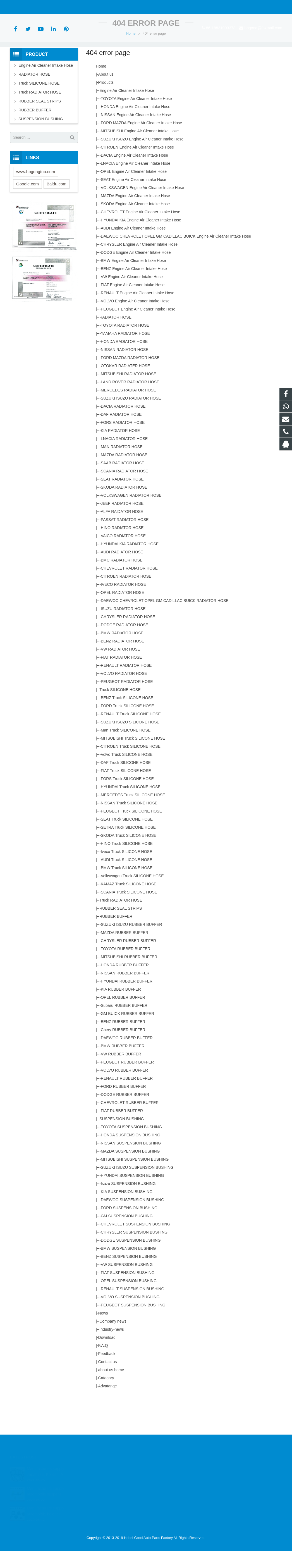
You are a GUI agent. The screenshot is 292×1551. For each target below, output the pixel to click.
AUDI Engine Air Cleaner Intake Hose (133, 262)
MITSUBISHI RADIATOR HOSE (128, 407)
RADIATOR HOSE (115, 351)
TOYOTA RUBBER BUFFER (125, 982)
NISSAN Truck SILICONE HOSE (129, 837)
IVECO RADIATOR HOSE (123, 618)
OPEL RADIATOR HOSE (122, 626)
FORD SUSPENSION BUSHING (129, 1241)
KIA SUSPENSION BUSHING (126, 1225)
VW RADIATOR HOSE (120, 683)
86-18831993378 (29, 7)
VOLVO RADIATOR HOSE (124, 707)
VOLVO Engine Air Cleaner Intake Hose (135, 335)
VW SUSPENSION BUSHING (127, 1298)
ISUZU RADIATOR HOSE (123, 642)
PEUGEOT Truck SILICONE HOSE (131, 845)
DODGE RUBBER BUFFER (125, 1128)
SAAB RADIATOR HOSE (122, 496)
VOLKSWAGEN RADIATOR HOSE (131, 529)
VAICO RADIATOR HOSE (123, 569)
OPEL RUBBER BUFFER (123, 1031)
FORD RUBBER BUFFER (123, 1120)
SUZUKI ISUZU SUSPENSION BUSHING (137, 1201)
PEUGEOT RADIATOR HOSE (127, 715)
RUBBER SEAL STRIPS (120, 942)
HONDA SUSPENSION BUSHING (130, 1169)
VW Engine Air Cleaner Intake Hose (132, 310)
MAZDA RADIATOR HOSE (124, 488)
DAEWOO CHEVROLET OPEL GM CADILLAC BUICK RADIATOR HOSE (165, 634)
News (103, 1347)
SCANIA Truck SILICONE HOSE (129, 926)
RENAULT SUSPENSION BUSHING (132, 1322)
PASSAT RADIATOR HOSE (125, 553)
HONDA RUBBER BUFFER (125, 998)
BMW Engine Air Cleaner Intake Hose (133, 294)
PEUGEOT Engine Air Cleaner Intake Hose (138, 343)
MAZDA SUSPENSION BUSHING (130, 1185)
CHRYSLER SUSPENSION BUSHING (134, 1266)
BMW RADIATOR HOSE (122, 667)
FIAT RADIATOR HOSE (121, 691)
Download (107, 1371)
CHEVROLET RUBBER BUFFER (130, 1136)
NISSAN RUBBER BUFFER (125, 1007)
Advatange (107, 1420)
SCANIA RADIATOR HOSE (124, 505)
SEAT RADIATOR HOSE (122, 513)
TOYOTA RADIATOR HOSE (125, 359)
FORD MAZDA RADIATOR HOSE (130, 391)
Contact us (107, 1395)
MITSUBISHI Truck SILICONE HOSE (133, 772)
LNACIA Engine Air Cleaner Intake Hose (135, 197)
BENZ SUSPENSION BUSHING (129, 1290)
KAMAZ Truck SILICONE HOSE (128, 918)
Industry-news (111, 1363)
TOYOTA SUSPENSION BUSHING (131, 1160)
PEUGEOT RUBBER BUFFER (127, 1096)
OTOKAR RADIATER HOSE (125, 399)
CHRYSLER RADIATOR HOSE (128, 650)
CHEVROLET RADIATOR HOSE (129, 602)
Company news (112, 1355)
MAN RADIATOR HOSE (122, 480)
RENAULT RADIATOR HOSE (126, 699)
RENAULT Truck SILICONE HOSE (131, 747)
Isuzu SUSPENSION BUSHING (128, 1217)
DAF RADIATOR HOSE (121, 448)
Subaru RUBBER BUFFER (124, 1039)
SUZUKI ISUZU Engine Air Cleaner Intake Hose (142, 173)
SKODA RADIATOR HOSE (124, 521)
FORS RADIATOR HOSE (123, 456)
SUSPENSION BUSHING (121, 1152)
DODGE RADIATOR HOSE (124, 658)
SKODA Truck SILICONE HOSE (128, 869)
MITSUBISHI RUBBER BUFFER (129, 990)
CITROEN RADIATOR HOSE (126, 610)
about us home (111, 1403)
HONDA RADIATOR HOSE (124, 375)
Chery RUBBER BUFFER (123, 1063)
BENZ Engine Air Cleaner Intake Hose (134, 302)
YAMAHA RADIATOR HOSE (125, 367)
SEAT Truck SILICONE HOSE (127, 853)
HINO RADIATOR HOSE (122, 561)
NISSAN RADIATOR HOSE (125, 383)
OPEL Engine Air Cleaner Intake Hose (134, 205)
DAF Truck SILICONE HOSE (126, 796)
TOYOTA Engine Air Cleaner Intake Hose (136, 132)
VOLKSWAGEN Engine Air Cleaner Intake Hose (142, 221)
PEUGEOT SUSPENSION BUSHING (133, 1339)
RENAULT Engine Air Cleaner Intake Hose (137, 326)
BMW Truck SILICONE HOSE (126, 901)
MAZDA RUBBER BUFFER (124, 966)
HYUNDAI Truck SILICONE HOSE (131, 820)
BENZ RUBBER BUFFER (123, 1055)
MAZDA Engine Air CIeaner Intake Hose (135, 229)
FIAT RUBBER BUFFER (122, 1144)
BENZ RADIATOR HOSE (122, 675)
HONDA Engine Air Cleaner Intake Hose (135, 140)
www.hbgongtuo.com (35, 205)
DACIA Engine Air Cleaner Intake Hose (134, 189)
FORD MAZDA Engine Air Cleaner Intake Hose (141, 156)
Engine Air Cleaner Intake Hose (126, 124)
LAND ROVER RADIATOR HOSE (130, 416)
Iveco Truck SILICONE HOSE (126, 885)
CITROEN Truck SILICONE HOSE (131, 780)
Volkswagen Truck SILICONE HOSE (132, 909)
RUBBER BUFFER (115, 950)
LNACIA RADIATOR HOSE (124, 472)
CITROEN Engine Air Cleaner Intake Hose (137, 181)
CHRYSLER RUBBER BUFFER (128, 974)
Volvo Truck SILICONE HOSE (126, 788)
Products (106, 116)
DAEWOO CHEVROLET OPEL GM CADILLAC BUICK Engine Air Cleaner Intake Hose (176, 270)
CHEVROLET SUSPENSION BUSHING (135, 1258)
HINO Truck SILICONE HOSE (127, 877)
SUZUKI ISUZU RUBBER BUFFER (131, 958)
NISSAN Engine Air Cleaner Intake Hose (136, 148)
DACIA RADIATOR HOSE (123, 440)
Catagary (106, 1411)
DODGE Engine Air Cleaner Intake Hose (136, 286)
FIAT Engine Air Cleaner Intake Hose (132, 318)
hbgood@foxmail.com (71, 7)
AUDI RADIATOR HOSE (122, 586)
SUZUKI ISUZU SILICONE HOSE (130, 756)
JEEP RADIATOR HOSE (122, 537)
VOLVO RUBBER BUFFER (124, 1104)
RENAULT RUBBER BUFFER (127, 1112)
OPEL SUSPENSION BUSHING (129, 1314)
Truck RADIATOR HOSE (120, 934)
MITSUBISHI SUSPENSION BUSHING (135, 1193)
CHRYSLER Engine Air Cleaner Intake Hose (139, 278)
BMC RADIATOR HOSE (122, 594)
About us (106, 108)
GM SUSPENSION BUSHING (127, 1250)
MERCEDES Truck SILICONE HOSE (133, 828)
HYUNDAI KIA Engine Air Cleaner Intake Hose (141, 254)
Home (131, 67)
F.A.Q (103, 1379)
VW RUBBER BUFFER (121, 1088)
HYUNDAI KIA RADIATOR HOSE (130, 577)
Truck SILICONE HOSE (119, 723)
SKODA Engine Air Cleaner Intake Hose (135, 237)
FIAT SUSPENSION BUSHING (127, 1306)
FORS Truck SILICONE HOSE (127, 812)
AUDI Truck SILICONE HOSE (126, 893)
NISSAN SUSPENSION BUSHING (131, 1177)
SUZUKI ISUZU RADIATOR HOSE (131, 432)
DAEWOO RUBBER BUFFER (127, 1071)
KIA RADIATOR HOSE (120, 464)
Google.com (27, 217)
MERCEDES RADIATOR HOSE (128, 424)
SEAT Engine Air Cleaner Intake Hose (133, 213)
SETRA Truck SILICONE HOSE (128, 861)
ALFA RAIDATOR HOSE (122, 545)
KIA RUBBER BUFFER (121, 1023)
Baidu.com (56, 217)
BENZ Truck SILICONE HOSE (127, 731)
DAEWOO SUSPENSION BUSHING (132, 1233)
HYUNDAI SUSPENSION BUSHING (132, 1209)
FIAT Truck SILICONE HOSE (126, 804)
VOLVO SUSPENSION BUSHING (130, 1330)
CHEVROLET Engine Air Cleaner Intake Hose (140, 245)
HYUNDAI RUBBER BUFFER (126, 1015)
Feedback (106, 1387)
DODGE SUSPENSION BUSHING (131, 1274)
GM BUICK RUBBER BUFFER (127, 1047)
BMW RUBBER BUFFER (122, 1079)
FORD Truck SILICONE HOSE (127, 739)
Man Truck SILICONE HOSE (125, 764)
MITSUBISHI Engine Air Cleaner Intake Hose (140, 164)
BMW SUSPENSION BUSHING (128, 1282)
